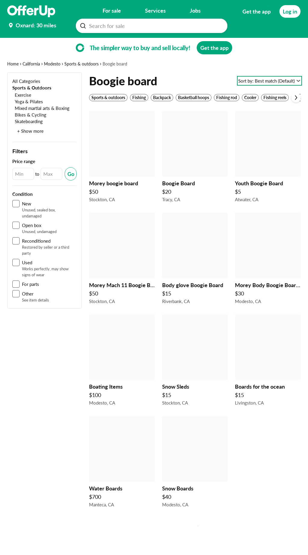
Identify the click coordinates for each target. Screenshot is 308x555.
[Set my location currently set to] (31, 25)
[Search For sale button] (83, 25)
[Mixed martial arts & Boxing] (40, 126)
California (31, 82)
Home (13, 82)
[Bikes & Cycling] (29, 133)
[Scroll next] (296, 116)
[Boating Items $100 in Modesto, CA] (122, 380)
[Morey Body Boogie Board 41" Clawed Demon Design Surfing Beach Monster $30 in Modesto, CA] (268, 278)
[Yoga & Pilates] (27, 120)
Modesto (52, 82)
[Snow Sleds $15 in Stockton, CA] (195, 380)
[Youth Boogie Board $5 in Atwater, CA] (268, 176)
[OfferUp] (31, 11)
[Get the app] (256, 11)
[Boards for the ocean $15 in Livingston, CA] (268, 380)
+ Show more (30, 149)
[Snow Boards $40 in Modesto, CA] (195, 482)
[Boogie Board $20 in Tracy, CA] (195, 176)
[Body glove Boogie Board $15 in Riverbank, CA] (195, 278)
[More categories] (292, 44)
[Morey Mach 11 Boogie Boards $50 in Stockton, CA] (122, 278)
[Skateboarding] (27, 140)
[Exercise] (21, 113)
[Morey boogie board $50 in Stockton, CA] (122, 176)
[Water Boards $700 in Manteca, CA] (122, 482)
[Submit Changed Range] (71, 192)
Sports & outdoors (81, 82)
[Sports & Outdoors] (31, 106)
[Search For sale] (154, 26)
